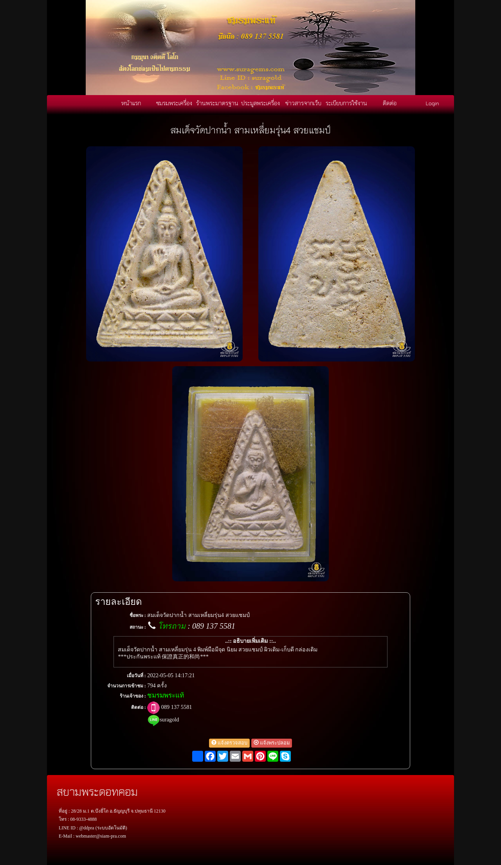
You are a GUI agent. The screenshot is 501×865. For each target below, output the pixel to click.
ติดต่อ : (138, 707)
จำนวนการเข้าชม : (126, 686)
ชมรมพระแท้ (165, 695)
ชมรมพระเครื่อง (174, 103)
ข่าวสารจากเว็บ (303, 103)
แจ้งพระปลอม (272, 743)
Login (432, 103)
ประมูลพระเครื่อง (260, 103)
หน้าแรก (131, 103)
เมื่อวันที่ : (136, 675)
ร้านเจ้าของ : (133, 696)
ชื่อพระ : (138, 615)
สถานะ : (138, 627)
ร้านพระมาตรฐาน (217, 103)
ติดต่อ (389, 103)
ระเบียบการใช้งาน (346, 103)
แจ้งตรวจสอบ (229, 743)
